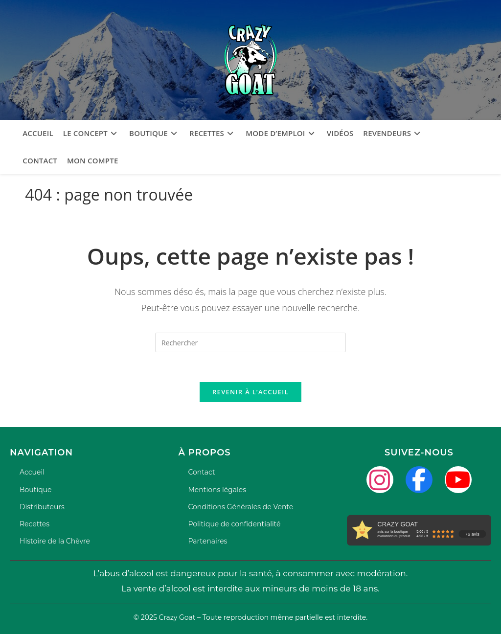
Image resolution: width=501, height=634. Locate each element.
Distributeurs (42, 506)
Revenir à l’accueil (250, 391)
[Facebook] (419, 479)
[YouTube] (458, 479)
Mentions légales (217, 489)
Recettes (34, 524)
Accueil (32, 472)
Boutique (36, 489)
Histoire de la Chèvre (55, 541)
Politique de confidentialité (234, 524)
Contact (201, 472)
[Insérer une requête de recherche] (250, 342)
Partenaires (207, 541)
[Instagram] (379, 479)
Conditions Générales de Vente (240, 506)
